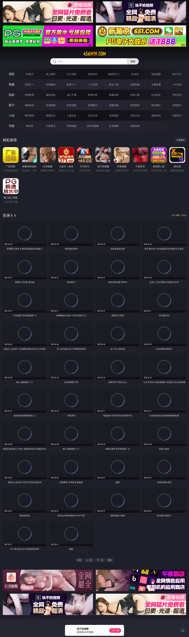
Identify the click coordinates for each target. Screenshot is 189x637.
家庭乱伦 (50, 115)
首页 (79, 560)
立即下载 (115, 630)
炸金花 (135, 74)
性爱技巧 (177, 115)
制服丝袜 (114, 94)
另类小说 (135, 115)
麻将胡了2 (113, 74)
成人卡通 (71, 94)
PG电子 (29, 74)
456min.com (94, 54)
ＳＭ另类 (177, 84)
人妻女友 (71, 115)
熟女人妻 (114, 84)
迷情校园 (114, 115)
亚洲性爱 (29, 94)
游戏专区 (92, 74)
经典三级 (135, 94)
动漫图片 (92, 105)
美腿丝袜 (114, 105)
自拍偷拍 (50, 84)
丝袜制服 (135, 84)
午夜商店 (50, 125)
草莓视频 (71, 125)
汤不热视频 (93, 125)
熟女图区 (156, 105)
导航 (12, 126)
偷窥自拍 (29, 105)
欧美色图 (71, 105)
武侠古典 (92, 115)
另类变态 (177, 94)
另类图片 (177, 105)
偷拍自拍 (50, 94)
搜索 (133, 61)
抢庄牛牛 (177, 74)
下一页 (100, 560)
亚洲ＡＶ (29, 84)
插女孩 (29, 125)
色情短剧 (135, 125)
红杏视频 (114, 125)
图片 (12, 105)
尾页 (110, 560)
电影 (12, 95)
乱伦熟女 (156, 94)
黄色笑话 (156, 115)
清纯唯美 (135, 105)
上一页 (89, 560)
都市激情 (29, 115)
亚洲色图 (50, 105)
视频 (12, 84)
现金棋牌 (156, 74)
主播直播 (156, 84)
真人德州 (50, 74)
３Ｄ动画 (92, 84)
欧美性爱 (92, 94)
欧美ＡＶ (71, 84)
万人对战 (71, 74)
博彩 (12, 74)
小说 (12, 115)
